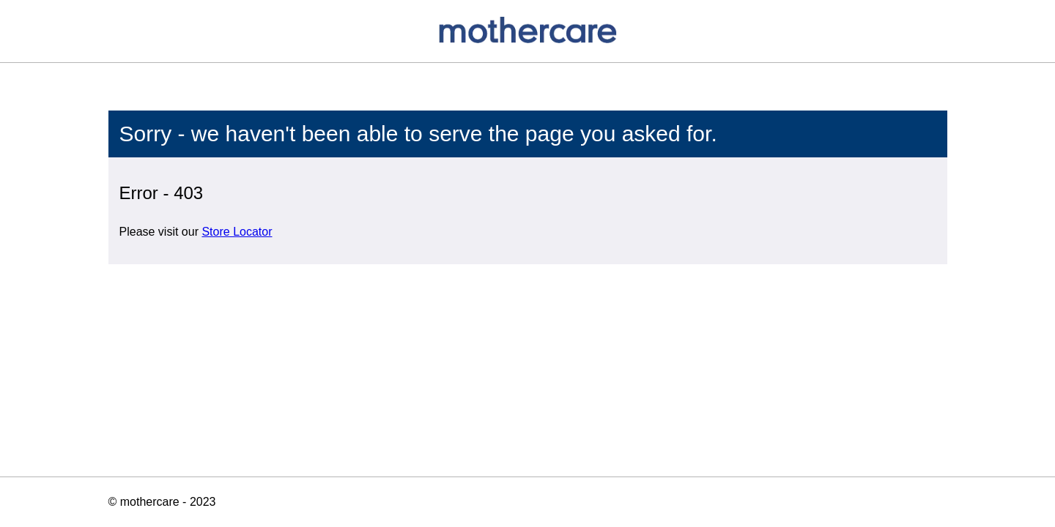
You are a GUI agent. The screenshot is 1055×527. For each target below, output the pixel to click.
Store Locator (236, 231)
